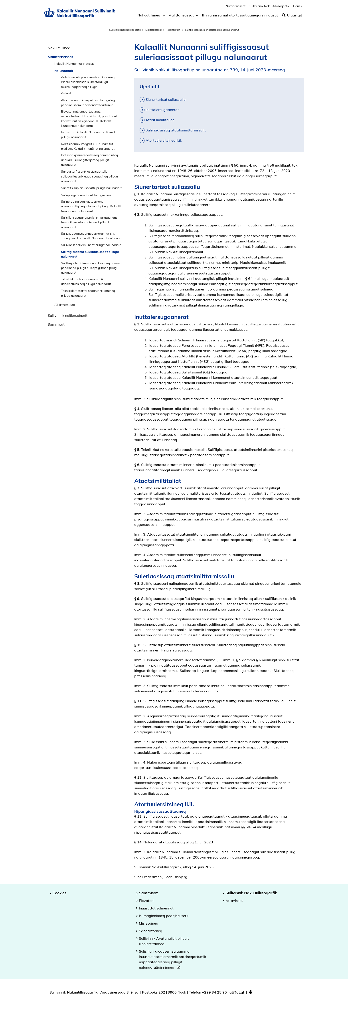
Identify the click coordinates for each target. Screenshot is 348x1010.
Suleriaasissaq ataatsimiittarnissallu (176, 130)
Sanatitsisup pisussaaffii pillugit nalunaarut (91, 188)
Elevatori (146, 900)
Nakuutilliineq (148, 17)
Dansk (297, 8)
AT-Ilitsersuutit (64, 304)
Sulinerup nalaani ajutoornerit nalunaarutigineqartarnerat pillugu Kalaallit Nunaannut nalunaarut (91, 206)
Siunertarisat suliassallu (166, 99)
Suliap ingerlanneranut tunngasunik (86, 195)
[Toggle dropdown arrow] (163, 17)
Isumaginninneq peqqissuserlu (164, 915)
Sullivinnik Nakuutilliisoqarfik (269, 8)
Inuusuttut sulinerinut (156, 908)
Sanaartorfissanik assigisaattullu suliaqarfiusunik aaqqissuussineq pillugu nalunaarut (89, 176)
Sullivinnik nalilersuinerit (67, 315)
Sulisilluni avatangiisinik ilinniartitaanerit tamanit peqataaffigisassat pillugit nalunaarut (89, 222)
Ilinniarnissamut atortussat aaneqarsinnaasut (240, 17)
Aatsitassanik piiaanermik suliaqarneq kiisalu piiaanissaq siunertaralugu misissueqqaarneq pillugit (88, 82)
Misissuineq (148, 923)
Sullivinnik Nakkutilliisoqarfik (124, 29)
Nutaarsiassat (235, 8)
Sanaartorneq (150, 931)
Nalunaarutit (173, 29)
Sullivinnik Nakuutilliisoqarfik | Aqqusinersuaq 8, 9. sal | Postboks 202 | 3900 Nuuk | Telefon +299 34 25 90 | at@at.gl (146, 992)
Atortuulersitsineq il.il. (164, 140)
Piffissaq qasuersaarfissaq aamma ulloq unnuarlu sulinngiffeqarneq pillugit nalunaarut (89, 159)
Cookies (59, 892)
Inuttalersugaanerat (162, 109)
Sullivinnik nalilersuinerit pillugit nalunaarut (91, 245)
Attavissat (234, 900)
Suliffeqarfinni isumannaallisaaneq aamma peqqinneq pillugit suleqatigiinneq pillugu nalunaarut (91, 267)
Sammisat (56, 324)
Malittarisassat (181, 17)
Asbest (66, 93)
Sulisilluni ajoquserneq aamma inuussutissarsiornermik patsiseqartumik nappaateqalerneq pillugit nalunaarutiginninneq (172, 960)
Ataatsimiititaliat (160, 120)
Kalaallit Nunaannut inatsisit (74, 63)
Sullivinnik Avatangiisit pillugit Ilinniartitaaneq (164, 941)
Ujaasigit (292, 17)
